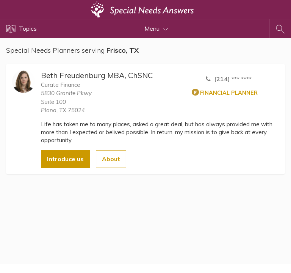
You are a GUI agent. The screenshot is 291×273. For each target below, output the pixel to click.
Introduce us (65, 159)
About (111, 159)
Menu (156, 28)
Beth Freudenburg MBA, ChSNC (97, 75)
